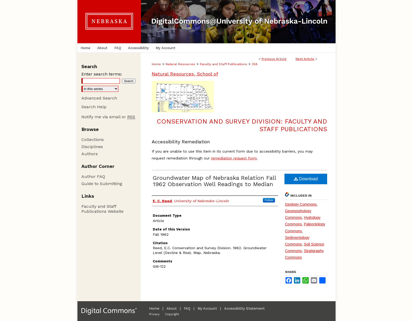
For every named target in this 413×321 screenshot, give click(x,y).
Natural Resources (180, 64)
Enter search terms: (101, 74)
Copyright (172, 314)
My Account (207, 308)
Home (156, 64)
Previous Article (274, 59)
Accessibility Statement (244, 308)
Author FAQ (93, 176)
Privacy (154, 314)
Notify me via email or (108, 116)
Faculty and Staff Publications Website (102, 209)
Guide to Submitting (101, 183)
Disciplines (92, 146)
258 (255, 64)
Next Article (305, 59)
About (171, 308)
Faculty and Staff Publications (223, 64)
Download (306, 179)
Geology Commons (301, 204)
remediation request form (234, 158)
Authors (89, 153)
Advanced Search (99, 98)
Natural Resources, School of (185, 74)
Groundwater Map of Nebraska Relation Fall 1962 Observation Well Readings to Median (214, 180)
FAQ (187, 308)
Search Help (93, 106)
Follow (269, 200)
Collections (92, 139)
